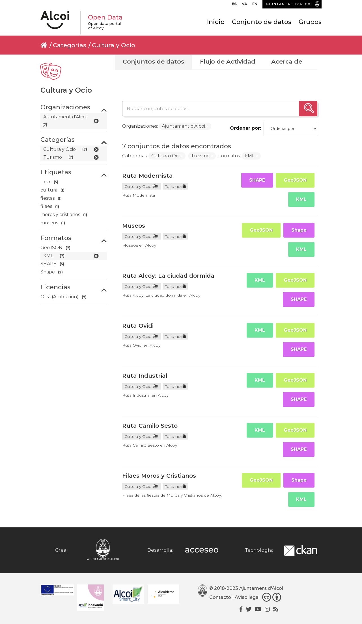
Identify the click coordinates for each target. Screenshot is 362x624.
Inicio (216, 22)
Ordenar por (245, 128)
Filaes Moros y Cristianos (159, 475)
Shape (299, 230)
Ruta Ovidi (138, 325)
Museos (133, 225)
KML (301, 199)
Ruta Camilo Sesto (150, 425)
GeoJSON (295, 180)
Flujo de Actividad (227, 61)
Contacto (220, 597)
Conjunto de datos (261, 22)
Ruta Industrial (144, 375)
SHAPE (257, 180)
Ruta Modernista (147, 175)
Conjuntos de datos (153, 61)
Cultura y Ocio (113, 45)
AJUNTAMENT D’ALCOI (289, 4)
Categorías (69, 45)
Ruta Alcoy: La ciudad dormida (168, 275)
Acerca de (286, 61)
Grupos (310, 22)
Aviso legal (247, 597)
